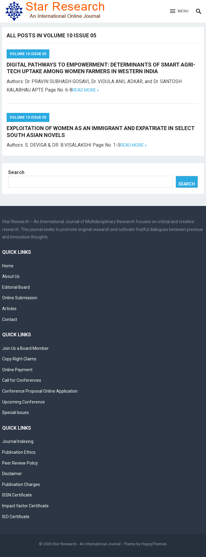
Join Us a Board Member (25, 348)
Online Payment (17, 369)
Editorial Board (16, 287)
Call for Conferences (21, 380)
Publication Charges (21, 484)
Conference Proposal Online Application (40, 391)
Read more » (85, 90)
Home (8, 265)
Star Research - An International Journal (87, 544)
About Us (11, 276)
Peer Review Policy (20, 463)
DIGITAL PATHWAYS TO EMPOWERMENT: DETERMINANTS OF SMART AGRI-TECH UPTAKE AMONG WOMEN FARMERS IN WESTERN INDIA (101, 68)
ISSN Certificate (17, 495)
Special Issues (15, 412)
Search (16, 172)
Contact (9, 319)
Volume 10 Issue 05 (28, 54)
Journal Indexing (17, 441)
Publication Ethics (18, 452)
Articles (9, 308)
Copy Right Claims (19, 358)
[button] (179, 11)
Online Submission (19, 297)
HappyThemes (154, 544)
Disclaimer (12, 473)
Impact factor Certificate (25, 505)
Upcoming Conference (23, 402)
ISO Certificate (15, 516)
